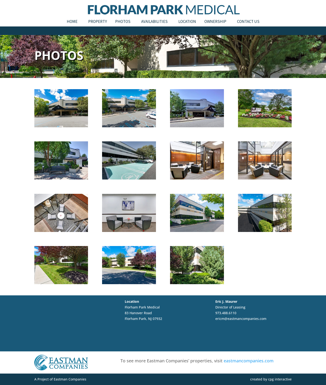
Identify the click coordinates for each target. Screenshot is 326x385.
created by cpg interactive (271, 379)
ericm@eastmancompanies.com (240, 318)
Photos (122, 22)
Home (72, 22)
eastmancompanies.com (249, 361)
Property (97, 22)
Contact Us (248, 22)
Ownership (215, 22)
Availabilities (154, 22)
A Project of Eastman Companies (60, 379)
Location (187, 22)
